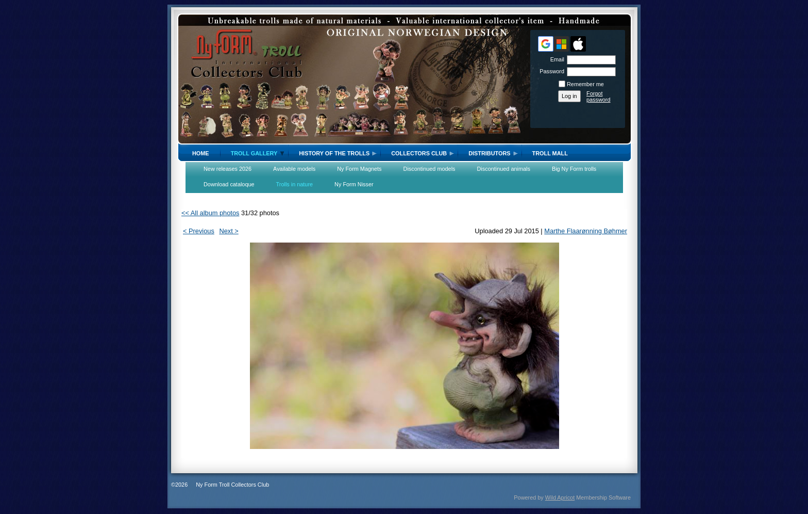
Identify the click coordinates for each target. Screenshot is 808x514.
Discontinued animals (503, 169)
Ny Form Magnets (359, 169)
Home (200, 153)
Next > (228, 231)
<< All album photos (210, 213)
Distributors (489, 153)
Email (555, 59)
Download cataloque (229, 184)
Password (550, 71)
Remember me (585, 84)
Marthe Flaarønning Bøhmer (585, 231)
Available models (294, 169)
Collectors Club (419, 153)
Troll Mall (550, 153)
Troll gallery (254, 153)
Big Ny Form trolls (574, 169)
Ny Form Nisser (354, 184)
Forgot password (598, 96)
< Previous (198, 231)
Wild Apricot (560, 497)
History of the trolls (334, 153)
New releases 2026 (227, 169)
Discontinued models (429, 169)
